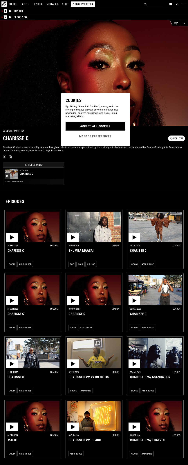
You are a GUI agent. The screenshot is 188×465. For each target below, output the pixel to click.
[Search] (145, 4)
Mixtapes (52, 4)
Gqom (12, 264)
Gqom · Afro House (14, 181)
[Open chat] (170, 4)
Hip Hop (91, 264)
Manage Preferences (95, 136)
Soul (80, 264)
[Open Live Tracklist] (175, 23)
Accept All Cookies (95, 126)
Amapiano (86, 390)
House (73, 390)
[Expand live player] (184, 23)
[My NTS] (177, 4)
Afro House (25, 264)
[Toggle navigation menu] (184, 4)
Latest (25, 4)
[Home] (4, 4)
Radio (13, 4)
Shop (65, 4)
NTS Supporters (83, 4)
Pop (72, 264)
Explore (37, 4)
